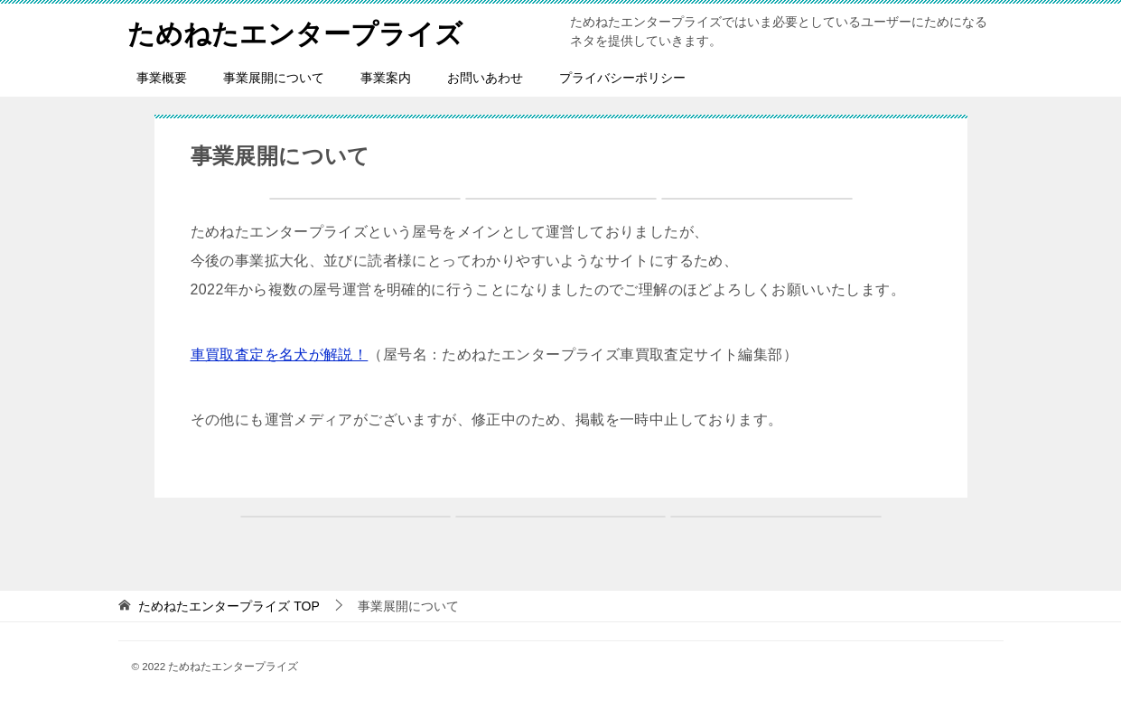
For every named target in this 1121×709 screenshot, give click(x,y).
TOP (228, 606)
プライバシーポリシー (622, 77)
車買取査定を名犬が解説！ (280, 354)
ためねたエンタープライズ (294, 31)
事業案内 (385, 77)
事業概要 (161, 77)
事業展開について (273, 77)
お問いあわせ (485, 77)
